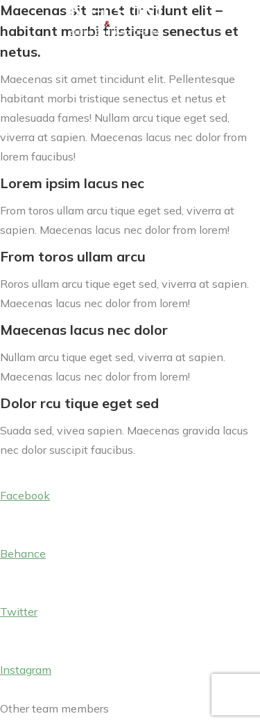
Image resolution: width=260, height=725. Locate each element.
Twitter (18, 611)
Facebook (25, 495)
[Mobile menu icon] (228, 21)
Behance (23, 553)
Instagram (25, 670)
